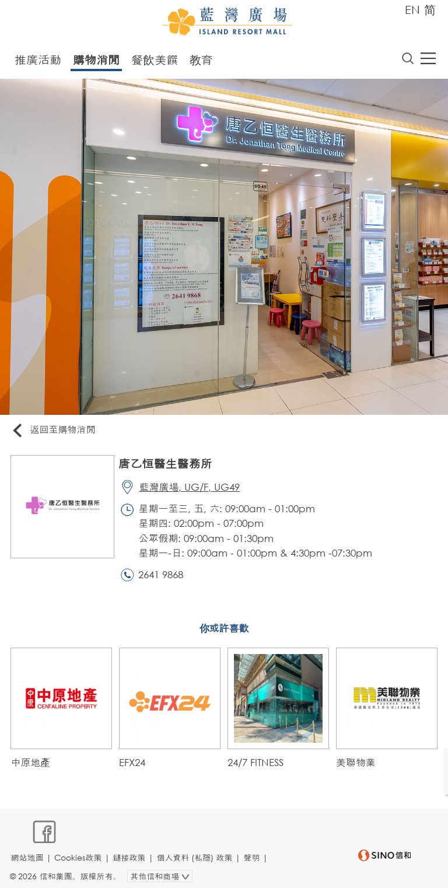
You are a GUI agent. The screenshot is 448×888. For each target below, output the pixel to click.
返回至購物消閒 (54, 431)
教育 (201, 60)
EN (412, 9)
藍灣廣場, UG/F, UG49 (191, 489)
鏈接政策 (130, 850)
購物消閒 (96, 60)
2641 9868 (163, 577)
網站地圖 (28, 850)
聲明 (253, 850)
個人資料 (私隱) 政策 (196, 850)
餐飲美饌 (154, 60)
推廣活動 (38, 60)
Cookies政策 (79, 850)
